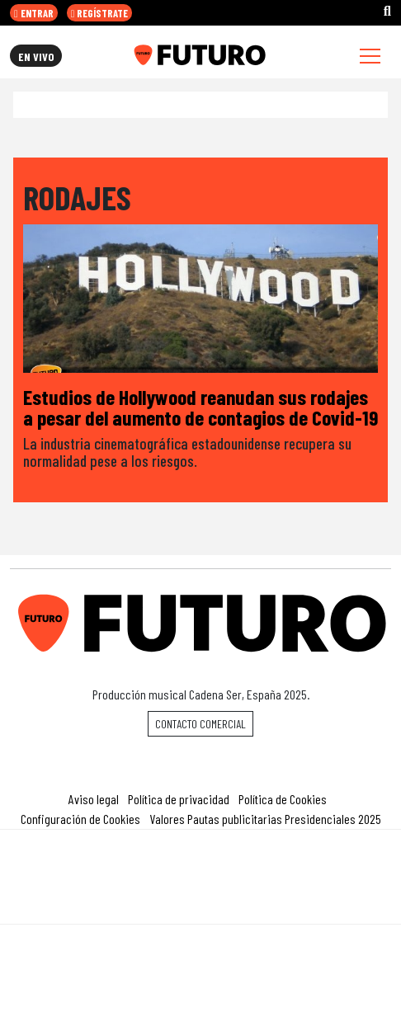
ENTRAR (34, 13)
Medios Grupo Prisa (201, 906)
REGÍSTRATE (100, 13)
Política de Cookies (282, 799)
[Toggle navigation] (370, 55)
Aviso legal (93, 799)
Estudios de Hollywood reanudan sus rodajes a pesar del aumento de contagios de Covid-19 (200, 407)
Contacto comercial (200, 724)
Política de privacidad (178, 799)
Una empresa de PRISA (200, 865)
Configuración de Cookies (80, 818)
